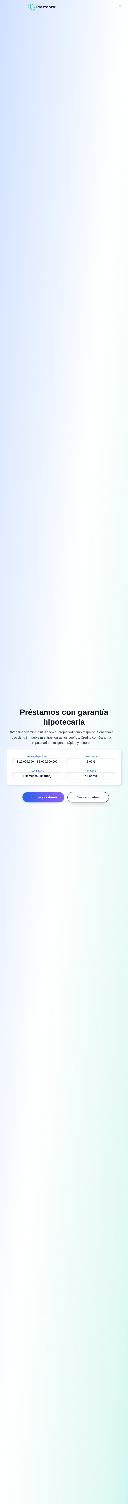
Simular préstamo (43, 797)
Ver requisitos (88, 797)
